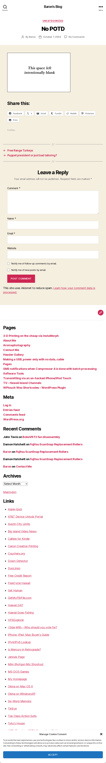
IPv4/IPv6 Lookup (19, 642)
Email (11, 233)
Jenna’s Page (16, 657)
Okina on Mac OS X (20, 686)
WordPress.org (13, 419)
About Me (9, 340)
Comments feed (14, 414)
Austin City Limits (19, 524)
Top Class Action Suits (22, 716)
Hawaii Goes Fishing (21, 612)
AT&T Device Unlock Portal (25, 516)
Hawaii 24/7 (15, 605)
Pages (7, 364)
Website (11, 248)
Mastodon (9, 492)
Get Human (15, 590)
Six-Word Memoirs (19, 701)
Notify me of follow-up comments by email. (34, 263)
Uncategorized (53, 20)
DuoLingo (14, 568)
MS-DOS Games (18, 671)
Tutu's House (16, 723)
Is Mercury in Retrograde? (24, 649)
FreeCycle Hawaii (19, 583)
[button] (101, 734)
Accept (53, 754)
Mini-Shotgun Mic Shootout (25, 664)
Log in (7, 405)
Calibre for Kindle (19, 538)
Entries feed (11, 410)
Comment (13, 188)
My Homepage (17, 679)
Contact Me (11, 350)
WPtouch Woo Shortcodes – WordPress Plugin (34, 387)
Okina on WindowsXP (21, 693)
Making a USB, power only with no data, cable (33, 359)
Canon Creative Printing (23, 546)
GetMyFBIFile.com (20, 597)
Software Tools (13, 373)
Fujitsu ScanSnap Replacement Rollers (56, 444)
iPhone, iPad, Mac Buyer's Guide (28, 634)
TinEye (12, 708)
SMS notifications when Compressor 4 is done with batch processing (50, 368)
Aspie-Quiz (15, 509)
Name (11, 218)
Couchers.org (16, 553)
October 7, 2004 (52, 36)
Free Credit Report (20, 575)
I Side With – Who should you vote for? (32, 627)
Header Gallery (13, 354)
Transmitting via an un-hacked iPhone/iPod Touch (37, 378)
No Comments (77, 36)
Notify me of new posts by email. (28, 269)
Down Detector (18, 561)
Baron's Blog (53, 6)
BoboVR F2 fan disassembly (41, 437)
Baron (32, 36)
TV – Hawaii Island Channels (22, 383)
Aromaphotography (16, 345)
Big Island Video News (22, 531)
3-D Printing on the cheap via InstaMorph (31, 335)
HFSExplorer (16, 620)
